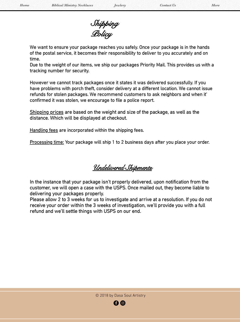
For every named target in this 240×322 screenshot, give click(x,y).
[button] (72, 5)
